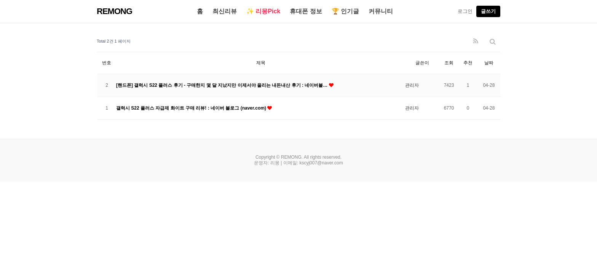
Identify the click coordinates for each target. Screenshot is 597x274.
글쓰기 (488, 11)
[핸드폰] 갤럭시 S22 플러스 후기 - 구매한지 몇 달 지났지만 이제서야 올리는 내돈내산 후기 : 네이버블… (222, 85)
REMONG (114, 11)
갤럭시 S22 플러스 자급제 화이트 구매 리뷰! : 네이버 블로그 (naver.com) (191, 108)
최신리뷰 (224, 11)
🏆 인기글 (345, 11)
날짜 (488, 62)
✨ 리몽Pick (263, 11)
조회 (448, 62)
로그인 (465, 11)
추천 (467, 62)
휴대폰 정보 (306, 11)
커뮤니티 (381, 11)
